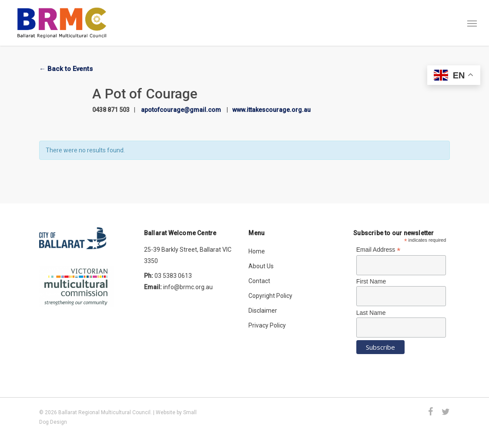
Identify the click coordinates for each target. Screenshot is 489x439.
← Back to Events (66, 69)
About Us (261, 266)
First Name (371, 281)
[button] (472, 23)
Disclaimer (262, 310)
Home (256, 251)
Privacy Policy (267, 325)
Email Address (378, 250)
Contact (259, 280)
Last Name (371, 312)
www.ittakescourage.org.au (271, 109)
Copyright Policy (270, 295)
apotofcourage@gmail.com (181, 109)
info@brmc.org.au (188, 287)
